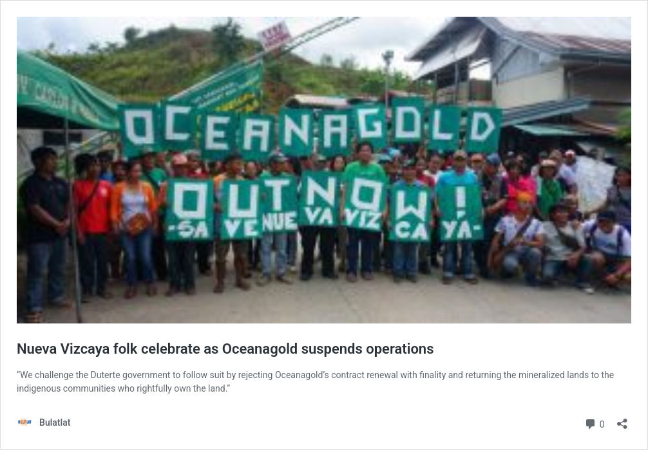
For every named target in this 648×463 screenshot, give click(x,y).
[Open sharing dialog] (622, 420)
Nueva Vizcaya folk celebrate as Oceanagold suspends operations (225, 349)
